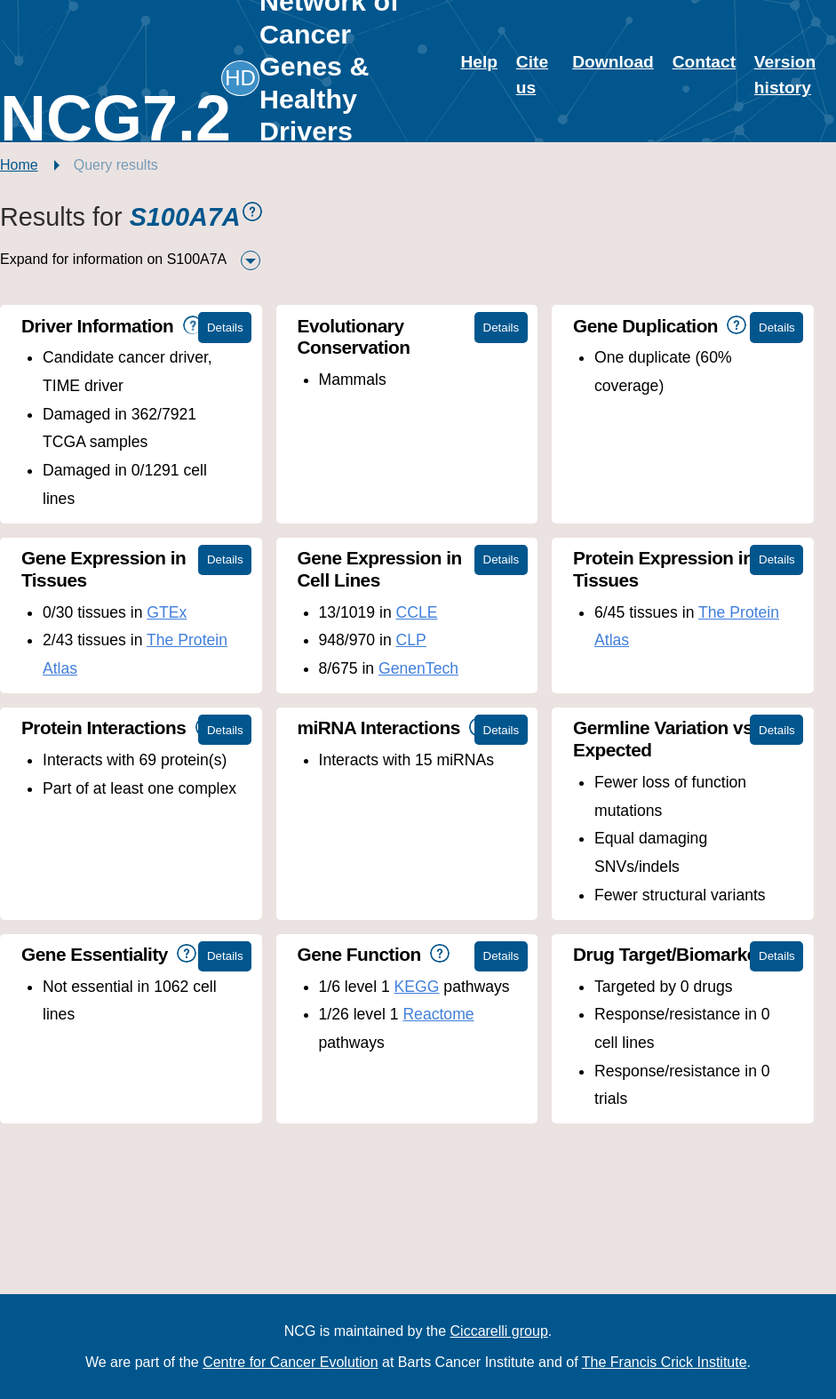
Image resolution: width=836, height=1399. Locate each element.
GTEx (167, 612)
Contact (704, 61)
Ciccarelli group (499, 1331)
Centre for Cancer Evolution (290, 1362)
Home (19, 164)
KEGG (417, 986)
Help (479, 61)
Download (613, 61)
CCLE (417, 612)
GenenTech (418, 668)
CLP (411, 640)
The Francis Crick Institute (664, 1362)
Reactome (438, 1014)
